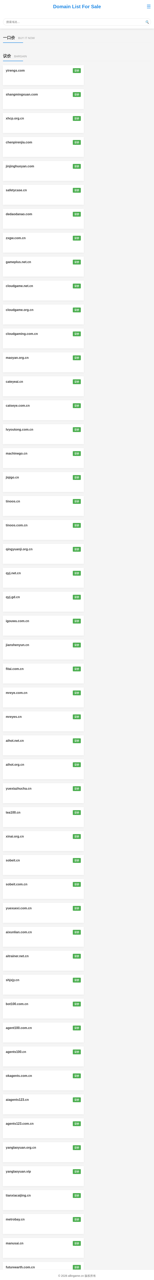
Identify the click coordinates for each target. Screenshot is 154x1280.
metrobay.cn (15, 645)
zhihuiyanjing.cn (18, 740)
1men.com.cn (92, 908)
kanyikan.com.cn (19, 788)
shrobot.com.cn (94, 932)
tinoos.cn (13, 286)
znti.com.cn (15, 1243)
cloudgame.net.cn (95, 166)
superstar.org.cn (94, 1099)
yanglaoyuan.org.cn (97, 597)
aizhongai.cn (15, 693)
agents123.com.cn (20, 597)
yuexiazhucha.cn (19, 429)
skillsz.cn (13, 980)
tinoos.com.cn (93, 286)
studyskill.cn (15, 1004)
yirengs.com (15, 70)
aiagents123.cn (93, 573)
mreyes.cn (90, 381)
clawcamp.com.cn (19, 884)
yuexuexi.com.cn (95, 477)
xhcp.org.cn (15, 94)
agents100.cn (92, 549)
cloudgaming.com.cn (98, 190)
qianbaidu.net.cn (18, 1219)
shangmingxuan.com (98, 70)
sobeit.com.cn (17, 477)
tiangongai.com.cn (20, 836)
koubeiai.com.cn (18, 1075)
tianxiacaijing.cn (94, 621)
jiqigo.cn (88, 262)
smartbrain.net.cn (19, 1028)
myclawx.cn (91, 956)
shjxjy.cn (12, 525)
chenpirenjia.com (95, 94)
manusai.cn (91, 645)
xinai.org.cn (15, 453)
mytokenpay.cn (93, 836)
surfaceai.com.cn (95, 1123)
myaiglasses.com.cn (21, 716)
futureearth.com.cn (20, 669)
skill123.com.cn (94, 884)
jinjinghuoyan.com (20, 118)
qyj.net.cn (89, 310)
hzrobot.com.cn (18, 956)
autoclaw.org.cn (94, 1052)
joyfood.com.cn (18, 1195)
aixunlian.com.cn (19, 501)
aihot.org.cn (91, 405)
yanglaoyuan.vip (18, 621)
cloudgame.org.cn (20, 190)
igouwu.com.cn (93, 333)
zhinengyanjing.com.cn (100, 716)
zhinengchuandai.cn (21, 908)
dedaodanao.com (19, 142)
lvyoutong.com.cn (95, 238)
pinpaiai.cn (90, 1075)
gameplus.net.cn (18, 166)
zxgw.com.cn (92, 142)
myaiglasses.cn (94, 693)
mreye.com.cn (17, 381)
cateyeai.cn (90, 214)
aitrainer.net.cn (93, 501)
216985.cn (89, 1219)
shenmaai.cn (15, 1123)
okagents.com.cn (19, 573)
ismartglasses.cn (95, 764)
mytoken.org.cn (94, 860)
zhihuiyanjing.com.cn (98, 740)
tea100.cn (89, 429)
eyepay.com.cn (93, 788)
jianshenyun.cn (17, 357)
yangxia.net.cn (17, 1171)
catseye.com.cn (18, 238)
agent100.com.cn (19, 549)
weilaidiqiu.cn (92, 669)
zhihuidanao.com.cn (21, 1052)
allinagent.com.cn (95, 1243)
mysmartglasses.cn (21, 764)
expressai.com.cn (19, 1147)
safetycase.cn (92, 118)
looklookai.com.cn (96, 812)
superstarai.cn (17, 1099)
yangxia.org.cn (93, 1171)
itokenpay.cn (15, 860)
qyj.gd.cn (13, 333)
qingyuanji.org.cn (19, 310)
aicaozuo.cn (91, 1147)
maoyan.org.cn (17, 214)
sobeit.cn (89, 453)
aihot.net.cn (15, 405)
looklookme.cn (17, 812)
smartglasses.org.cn (97, 1004)
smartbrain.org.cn (95, 1028)
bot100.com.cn (93, 525)
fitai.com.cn (91, 357)
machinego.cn (17, 262)
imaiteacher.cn (17, 932)
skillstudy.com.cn (95, 980)
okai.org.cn (90, 1195)
